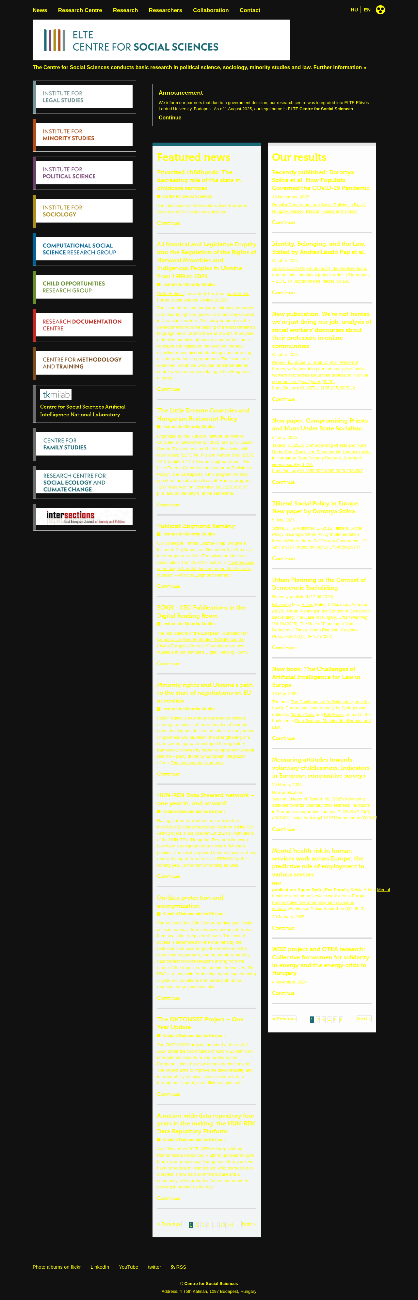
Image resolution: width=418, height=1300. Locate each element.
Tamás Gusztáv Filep (205, 543)
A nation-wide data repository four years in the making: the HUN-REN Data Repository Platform (206, 1123)
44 (230, 1225)
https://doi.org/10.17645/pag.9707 (328, 547)
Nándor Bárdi (229, 455)
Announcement (181, 92)
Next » (249, 1224)
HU (354, 9)
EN (367, 9)
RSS (178, 1267)
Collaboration (211, 10)
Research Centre (80, 10)
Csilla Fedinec (170, 293)
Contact (250, 10)
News (40, 10)
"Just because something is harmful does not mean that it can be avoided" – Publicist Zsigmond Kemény (205, 569)
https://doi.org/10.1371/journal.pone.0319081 (335, 817)
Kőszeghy (281, 604)
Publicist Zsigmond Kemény (196, 526)
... (215, 1225)
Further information (338, 67)
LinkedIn (100, 1267)
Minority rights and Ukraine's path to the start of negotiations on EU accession (205, 692)
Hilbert (307, 604)
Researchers (165, 10)
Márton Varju (302, 714)
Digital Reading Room (226, 652)
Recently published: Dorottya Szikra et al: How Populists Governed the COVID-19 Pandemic (321, 180)
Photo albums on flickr (57, 1267)
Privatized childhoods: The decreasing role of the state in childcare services (199, 180)
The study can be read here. (197, 762)
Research (125, 10)
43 (222, 1225)
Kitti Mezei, (334, 714)
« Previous (169, 1224)
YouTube (128, 1267)
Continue (170, 117)
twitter (154, 1267)
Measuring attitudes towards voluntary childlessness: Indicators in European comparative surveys (320, 767)
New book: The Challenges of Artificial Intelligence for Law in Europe (316, 677)
